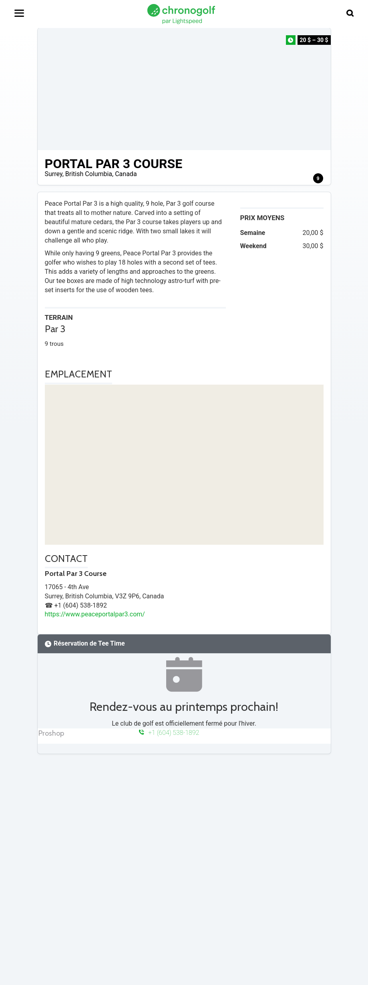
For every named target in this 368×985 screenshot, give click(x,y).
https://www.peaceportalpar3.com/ (95, 614)
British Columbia (88, 174)
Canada (126, 174)
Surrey (53, 174)
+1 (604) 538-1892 (169, 732)
